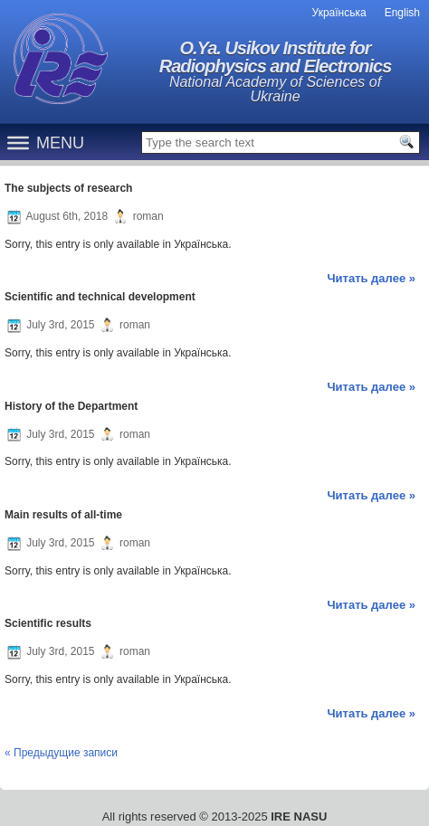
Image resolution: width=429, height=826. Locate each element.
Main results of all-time (63, 514)
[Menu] (18, 142)
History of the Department (71, 406)
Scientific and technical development (100, 296)
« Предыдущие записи (61, 752)
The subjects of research (68, 188)
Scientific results (48, 623)
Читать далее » (371, 278)
